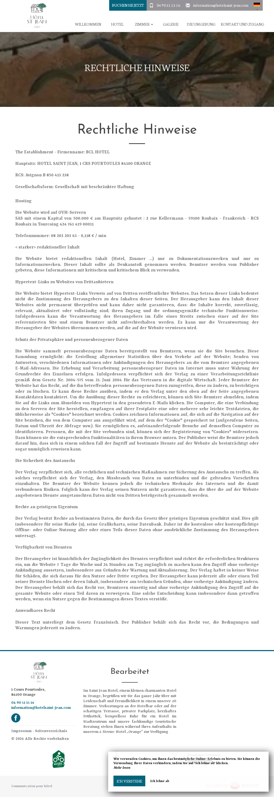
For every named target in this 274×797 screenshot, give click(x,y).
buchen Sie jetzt (128, 5)
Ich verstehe (129, 781)
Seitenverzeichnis (51, 730)
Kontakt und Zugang (242, 24)
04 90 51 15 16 (168, 5)
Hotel (117, 24)
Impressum (21, 730)
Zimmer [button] (144, 24)
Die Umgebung (201, 24)
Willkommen (88, 24)
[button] (257, 5)
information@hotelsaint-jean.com (220, 5)
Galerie (170, 24)
